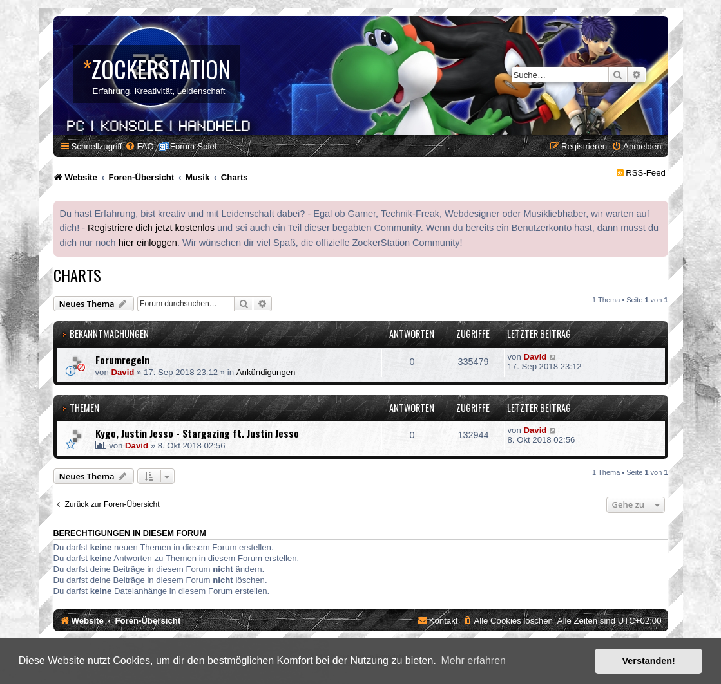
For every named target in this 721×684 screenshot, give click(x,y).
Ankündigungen (266, 372)
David (122, 372)
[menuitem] (139, 146)
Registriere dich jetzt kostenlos (151, 228)
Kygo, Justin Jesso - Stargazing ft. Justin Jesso (197, 433)
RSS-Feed (646, 173)
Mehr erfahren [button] (473, 660)
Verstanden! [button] (648, 661)
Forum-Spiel (193, 146)
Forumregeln (122, 359)
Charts (77, 274)
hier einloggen (148, 242)
